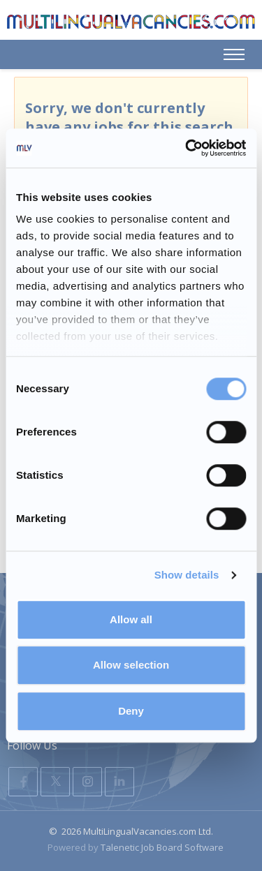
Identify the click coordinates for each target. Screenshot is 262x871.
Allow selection (131, 665)
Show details (186, 575)
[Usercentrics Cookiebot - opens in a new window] (186, 148)
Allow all (131, 619)
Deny (131, 711)
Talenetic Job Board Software (162, 847)
